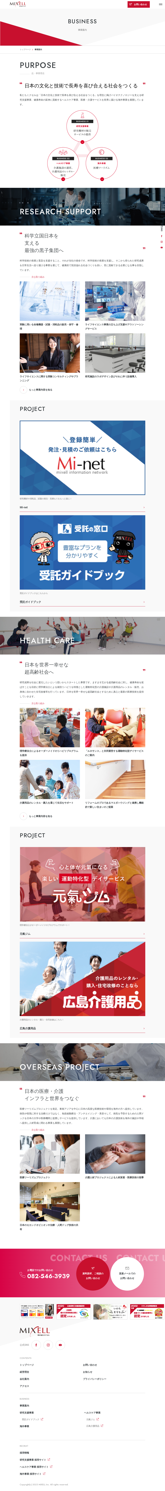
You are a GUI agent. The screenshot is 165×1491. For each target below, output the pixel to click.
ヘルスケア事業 (92, 1412)
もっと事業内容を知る (36, 390)
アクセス (24, 1386)
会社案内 (24, 1379)
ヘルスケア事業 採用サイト (34, 1467)
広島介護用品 (92, 1426)
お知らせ (87, 1372)
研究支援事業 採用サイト (33, 1459)
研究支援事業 (27, 1412)
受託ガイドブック (30, 1419)
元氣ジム (90, 1419)
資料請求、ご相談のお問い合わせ (92, 1273)
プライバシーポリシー (94, 1379)
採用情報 (24, 1452)
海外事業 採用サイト (30, 1474)
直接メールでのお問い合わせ (127, 1273)
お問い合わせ (138, 4)
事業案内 (24, 1405)
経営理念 (24, 1372)
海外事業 (24, 1426)
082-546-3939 (48, 1276)
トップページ (25, 49)
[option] (36, 1312)
